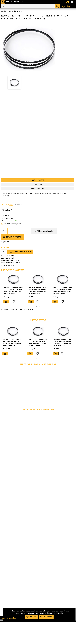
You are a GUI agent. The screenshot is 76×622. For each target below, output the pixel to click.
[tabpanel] (14, 82)
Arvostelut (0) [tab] (37, 188)
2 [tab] (39, 306)
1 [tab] (37, 306)
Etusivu (3, 11)
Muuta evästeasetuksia (8, 618)
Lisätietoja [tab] (37, 184)
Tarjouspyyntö (5, 241)
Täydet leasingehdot (7, 265)
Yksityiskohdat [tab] (37, 180)
